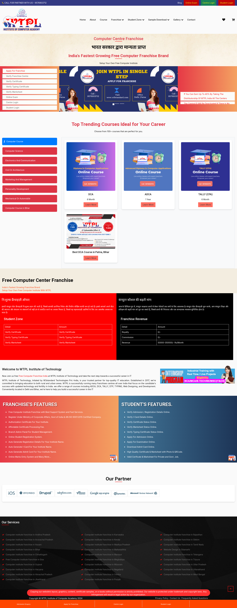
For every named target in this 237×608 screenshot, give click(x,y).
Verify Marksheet (14, 92)
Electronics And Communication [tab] (20, 160)
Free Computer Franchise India (33, 376)
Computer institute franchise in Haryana (24, 569)
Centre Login (118, 604)
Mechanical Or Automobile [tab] (17, 198)
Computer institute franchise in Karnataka (104, 534)
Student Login (166, 604)
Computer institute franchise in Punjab (103, 579)
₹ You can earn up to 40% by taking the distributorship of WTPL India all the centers (205, 99)
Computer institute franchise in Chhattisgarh (26, 554)
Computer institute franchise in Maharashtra (105, 549)
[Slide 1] (113, 104)
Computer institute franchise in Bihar (23, 549)
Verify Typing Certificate (17, 86)
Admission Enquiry (24, 604)
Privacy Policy (161, 598)
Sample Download (158, 19)
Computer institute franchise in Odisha (103, 574)
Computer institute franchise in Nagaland (104, 569)
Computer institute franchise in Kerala (102, 539)
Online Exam (12, 97)
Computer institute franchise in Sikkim (181, 539)
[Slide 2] (117, 103)
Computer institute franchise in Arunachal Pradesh (29, 539)
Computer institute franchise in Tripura (182, 559)
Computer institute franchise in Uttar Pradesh (185, 564)
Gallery (178, 19)
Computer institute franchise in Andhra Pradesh (28, 534)
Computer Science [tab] (14, 151)
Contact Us (175, 598)
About (93, 19)
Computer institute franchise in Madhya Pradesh (107, 544)
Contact (191, 19)
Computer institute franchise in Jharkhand (25, 579)
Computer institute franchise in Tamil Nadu (184, 544)
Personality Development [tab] (17, 189)
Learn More (90, 204)
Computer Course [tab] (13, 141)
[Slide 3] (122, 103)
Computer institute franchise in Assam (24, 544)
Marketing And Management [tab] (18, 179)
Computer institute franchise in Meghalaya (105, 559)
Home (83, 19)
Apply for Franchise (71, 604)
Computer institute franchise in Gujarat (24, 564)
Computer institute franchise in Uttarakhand (184, 569)
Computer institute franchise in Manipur (103, 554)
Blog (180, 3)
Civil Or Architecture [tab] (14, 170)
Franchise (117, 19)
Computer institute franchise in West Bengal (184, 574)
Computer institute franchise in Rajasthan (183, 534)
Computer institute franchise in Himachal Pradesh (29, 574)
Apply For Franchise (15, 71)
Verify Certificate (14, 81)
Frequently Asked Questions (194, 598)
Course (103, 19)
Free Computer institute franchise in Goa (25, 559)
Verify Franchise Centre (17, 76)
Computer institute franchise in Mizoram (103, 564)
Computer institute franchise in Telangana (183, 554)
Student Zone (136, 19)
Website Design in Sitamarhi (177, 549)
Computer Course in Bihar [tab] (17, 208)
